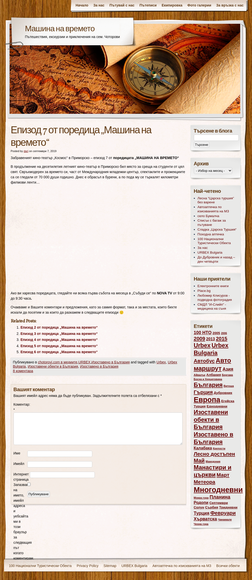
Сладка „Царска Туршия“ (217, 229)
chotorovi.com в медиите (57, 362)
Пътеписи (147, 5)
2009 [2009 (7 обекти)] (199, 338)
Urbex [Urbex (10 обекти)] (202, 345)
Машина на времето (60, 29)
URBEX (84, 362)
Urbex (161, 362)
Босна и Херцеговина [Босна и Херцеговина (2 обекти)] (208, 379)
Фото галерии (199, 5)
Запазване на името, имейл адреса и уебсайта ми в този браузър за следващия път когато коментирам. (20, 521)
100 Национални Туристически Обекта (214, 241)
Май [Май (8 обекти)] (199, 460)
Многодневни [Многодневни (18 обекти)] (218, 489)
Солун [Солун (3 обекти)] (199, 507)
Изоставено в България (111, 362)
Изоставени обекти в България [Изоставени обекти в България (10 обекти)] (211, 419)
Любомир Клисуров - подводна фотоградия (215, 298)
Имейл (19, 464)
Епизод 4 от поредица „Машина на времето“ (59, 340)
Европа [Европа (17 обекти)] (207, 400)
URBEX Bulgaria (210, 252)
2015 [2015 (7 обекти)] (221, 338)
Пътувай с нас (122, 5)
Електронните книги (213, 286)
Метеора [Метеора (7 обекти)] (204, 482)
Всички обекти (228, 566)
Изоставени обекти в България (53, 366)
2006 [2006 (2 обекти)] (224, 333)
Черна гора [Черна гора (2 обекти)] (201, 523)
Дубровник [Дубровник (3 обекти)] (223, 393)
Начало (81, 5)
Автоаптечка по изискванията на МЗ (213, 209)
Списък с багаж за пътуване (212, 223)
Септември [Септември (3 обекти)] (218, 503)
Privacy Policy (88, 566)
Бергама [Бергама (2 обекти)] (227, 374)
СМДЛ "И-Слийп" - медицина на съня (212, 307)
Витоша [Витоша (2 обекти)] (229, 385)
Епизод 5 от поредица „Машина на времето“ (59, 346)
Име (17, 453)
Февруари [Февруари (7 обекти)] (223, 513)
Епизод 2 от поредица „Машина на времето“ (59, 327)
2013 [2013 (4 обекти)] (210, 339)
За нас (98, 5)
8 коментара (23, 371)
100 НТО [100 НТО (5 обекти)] (203, 332)
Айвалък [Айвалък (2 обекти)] (199, 374)
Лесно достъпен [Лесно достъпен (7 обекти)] (214, 454)
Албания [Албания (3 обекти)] (213, 375)
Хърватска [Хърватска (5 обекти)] (205, 518)
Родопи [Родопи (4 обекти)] (201, 502)
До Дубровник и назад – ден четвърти (216, 259)
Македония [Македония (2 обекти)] (213, 461)
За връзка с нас (229, 5)
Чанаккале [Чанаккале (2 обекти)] (225, 519)
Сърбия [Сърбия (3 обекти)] (211, 507)
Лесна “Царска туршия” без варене (216, 200)
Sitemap (110, 566)
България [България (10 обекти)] (208, 385)
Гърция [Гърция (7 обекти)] (203, 392)
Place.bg (204, 291)
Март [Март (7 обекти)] (223, 475)
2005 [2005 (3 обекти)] (216, 333)
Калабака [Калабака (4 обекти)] (203, 448)
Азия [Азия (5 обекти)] (228, 369)
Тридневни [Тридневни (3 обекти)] (228, 507)
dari (26, 151)
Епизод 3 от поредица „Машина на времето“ (59, 334)
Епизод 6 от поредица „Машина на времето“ (59, 352)
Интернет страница (21, 476)
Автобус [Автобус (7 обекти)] (204, 361)
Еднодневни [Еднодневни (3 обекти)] (217, 406)
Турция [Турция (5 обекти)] (202, 513)
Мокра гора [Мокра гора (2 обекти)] (201, 497)
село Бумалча (208, 216)
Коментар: (20, 407)
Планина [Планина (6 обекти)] (220, 497)
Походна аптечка (211, 234)
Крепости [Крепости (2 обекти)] (219, 448)
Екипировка (172, 5)
